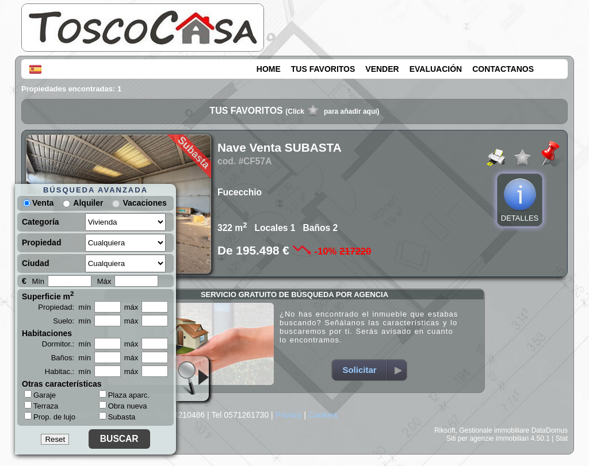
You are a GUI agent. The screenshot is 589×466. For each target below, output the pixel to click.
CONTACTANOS (503, 69)
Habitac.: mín (68, 371)
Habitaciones (47, 333)
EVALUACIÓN (436, 69)
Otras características (62, 383)
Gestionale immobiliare (494, 430)
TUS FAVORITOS (323, 69)
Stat (562, 438)
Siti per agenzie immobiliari (487, 438)
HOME (269, 69)
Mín (38, 281)
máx (131, 307)
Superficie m (48, 295)
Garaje (40, 394)
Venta (38, 202)
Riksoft (445, 430)
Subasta (117, 417)
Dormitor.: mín (66, 344)
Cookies (323, 414)
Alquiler (88, 202)
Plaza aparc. (124, 395)
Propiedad (41, 242)
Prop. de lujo (49, 416)
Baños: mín (71, 357)
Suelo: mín (72, 321)
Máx (104, 281)
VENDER (382, 69)
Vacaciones (144, 202)
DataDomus (549, 430)
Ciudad (35, 263)
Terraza (41, 405)
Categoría (40, 221)
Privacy (289, 414)
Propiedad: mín (64, 307)
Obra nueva (123, 406)
